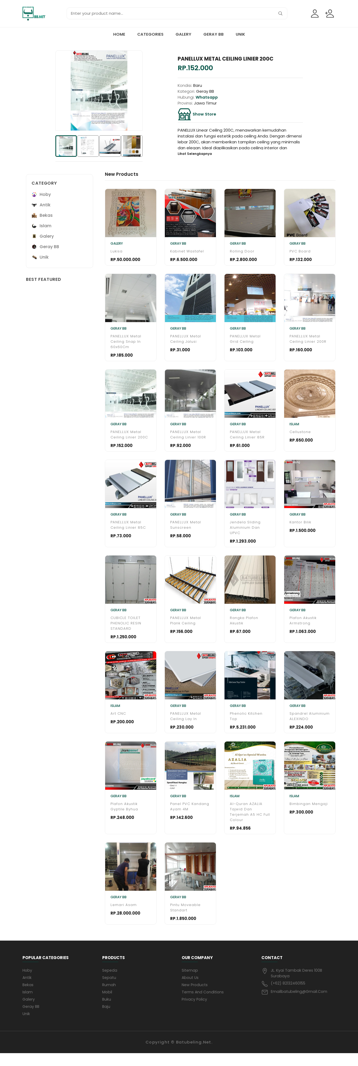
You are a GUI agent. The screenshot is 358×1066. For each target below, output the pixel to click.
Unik (240, 34)
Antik (27, 989)
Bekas (28, 996)
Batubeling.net (193, 1055)
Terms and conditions (204, 1004)
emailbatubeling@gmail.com (300, 1003)
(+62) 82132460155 (289, 995)
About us (191, 989)
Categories (150, 34)
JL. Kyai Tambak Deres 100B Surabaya (297, 984)
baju (106, 1019)
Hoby (27, 981)
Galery (183, 34)
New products (195, 996)
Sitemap (190, 981)
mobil (107, 1004)
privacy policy (195, 1011)
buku (106, 1011)
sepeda (110, 981)
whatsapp (207, 97)
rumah (109, 996)
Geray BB (213, 34)
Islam (27, 1004)
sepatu (109, 989)
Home (119, 34)
